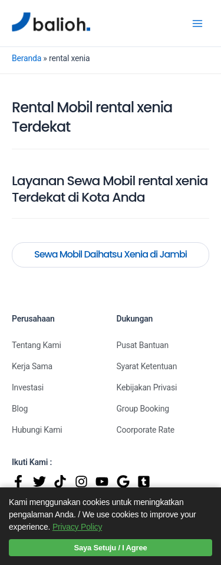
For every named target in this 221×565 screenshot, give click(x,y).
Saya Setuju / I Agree (110, 547)
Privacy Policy (77, 526)
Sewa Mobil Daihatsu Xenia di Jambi (110, 254)
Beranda (26, 58)
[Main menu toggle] (197, 23)
